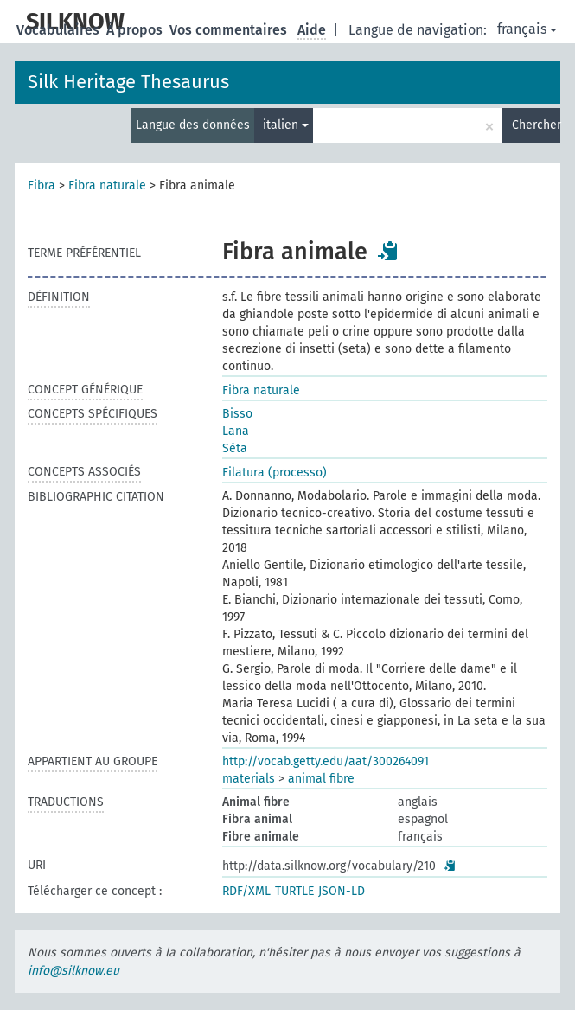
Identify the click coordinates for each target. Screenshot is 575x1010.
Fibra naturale (107, 185)
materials (248, 778)
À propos (136, 30)
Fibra (41, 185)
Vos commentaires (230, 30)
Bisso (237, 413)
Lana (235, 431)
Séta (234, 448)
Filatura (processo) (274, 472)
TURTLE (294, 891)
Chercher (536, 125)
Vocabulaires (59, 30)
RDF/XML (246, 891)
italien (286, 125)
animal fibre (321, 778)
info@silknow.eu (73, 970)
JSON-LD (341, 891)
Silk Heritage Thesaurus (128, 81)
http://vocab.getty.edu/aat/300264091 (325, 761)
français (527, 29)
